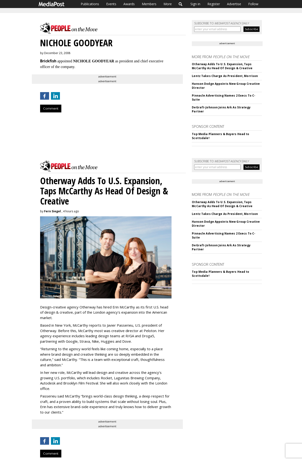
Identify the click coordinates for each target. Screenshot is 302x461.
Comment (50, 108)
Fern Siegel (52, 211)
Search (180, 4)
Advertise (234, 4)
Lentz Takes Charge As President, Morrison (225, 76)
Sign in (195, 4)
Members (149, 4)
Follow (253, 4)
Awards (129, 4)
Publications (90, 4)
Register (213, 4)
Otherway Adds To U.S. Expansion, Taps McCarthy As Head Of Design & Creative (222, 66)
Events (111, 4)
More (168, 4)
